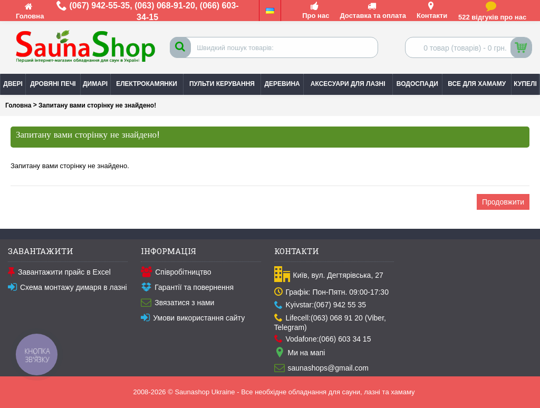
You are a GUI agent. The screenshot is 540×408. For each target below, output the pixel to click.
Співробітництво (176, 272)
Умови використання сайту (193, 318)
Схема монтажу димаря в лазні (67, 288)
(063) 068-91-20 (164, 5)
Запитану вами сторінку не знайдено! (97, 105)
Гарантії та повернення (187, 288)
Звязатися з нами (177, 303)
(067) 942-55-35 (100, 5)
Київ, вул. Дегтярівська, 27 (328, 275)
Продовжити (503, 202)
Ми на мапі (299, 353)
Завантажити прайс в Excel (59, 272)
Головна (18, 105)
